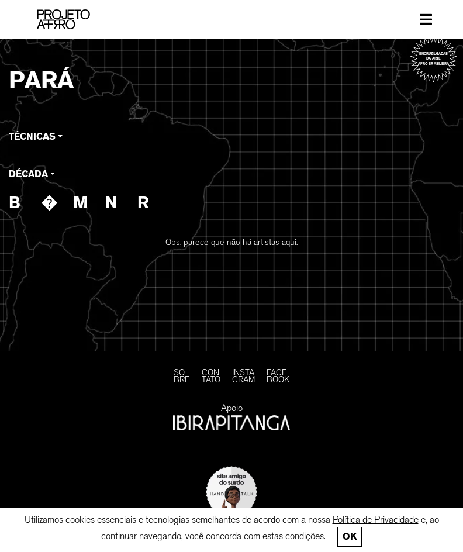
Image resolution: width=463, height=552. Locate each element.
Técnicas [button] (32, 136)
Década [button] (28, 174)
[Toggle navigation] (426, 19)
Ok (350, 536)
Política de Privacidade (376, 519)
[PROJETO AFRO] (76, 19)
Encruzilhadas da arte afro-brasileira (433, 58)
